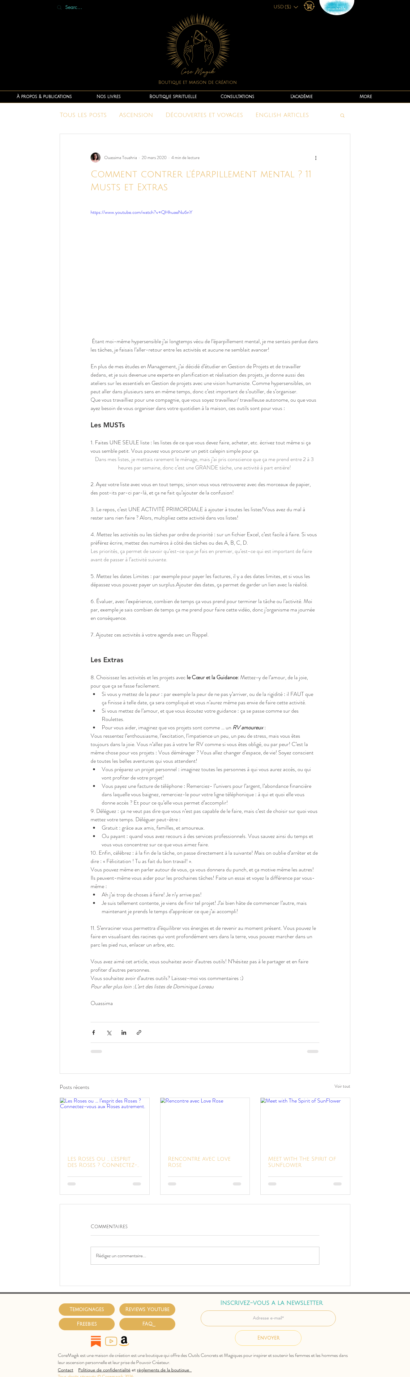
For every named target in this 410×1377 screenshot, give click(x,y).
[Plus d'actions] (315, 157)
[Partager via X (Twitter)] (109, 1032)
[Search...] (74, 7)
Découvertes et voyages (204, 115)
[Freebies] (87, 1324)
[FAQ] (147, 1324)
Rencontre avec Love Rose (199, 1162)
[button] (286, 7)
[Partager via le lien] (139, 1032)
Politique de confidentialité (104, 1370)
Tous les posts (83, 115)
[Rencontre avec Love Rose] (205, 1123)
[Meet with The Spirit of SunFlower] (305, 1123)
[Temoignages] (87, 1309)
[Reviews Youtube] (147, 1309)
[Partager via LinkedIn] (124, 1032)
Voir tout (342, 1086)
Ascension (136, 115)
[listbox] (286, 7)
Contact (65, 1370)
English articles (282, 115)
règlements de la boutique (164, 1370)
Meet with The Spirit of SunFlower (302, 1162)
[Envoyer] (268, 1338)
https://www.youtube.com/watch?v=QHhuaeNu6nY (141, 212)
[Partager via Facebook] (93, 1032)
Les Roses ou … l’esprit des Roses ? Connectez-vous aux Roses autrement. (102, 1162)
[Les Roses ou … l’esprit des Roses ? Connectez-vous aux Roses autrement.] (104, 1123)
